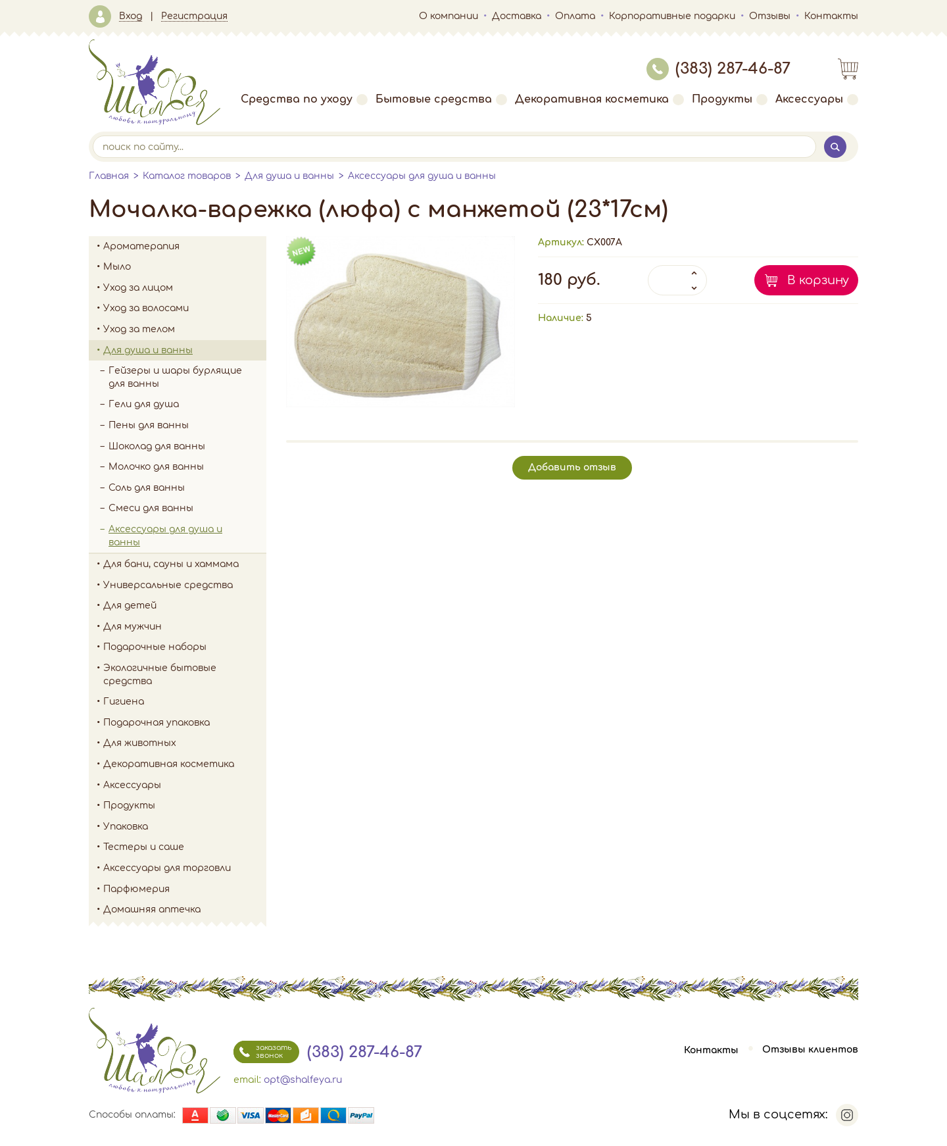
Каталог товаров (187, 176)
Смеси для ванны (151, 508)
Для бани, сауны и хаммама (171, 564)
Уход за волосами (184, 308)
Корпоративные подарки (672, 16)
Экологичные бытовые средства (184, 674)
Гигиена (184, 701)
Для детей (184, 605)
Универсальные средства (184, 585)
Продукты (729, 99)
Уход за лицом (184, 288)
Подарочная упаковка (156, 723)
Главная (109, 176)
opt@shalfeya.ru (303, 1080)
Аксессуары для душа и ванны (422, 176)
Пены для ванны (149, 425)
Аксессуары (816, 99)
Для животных (139, 743)
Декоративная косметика (599, 99)
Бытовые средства (441, 99)
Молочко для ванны (156, 467)
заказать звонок (262, 1052)
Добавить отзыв (572, 467)
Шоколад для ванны (157, 446)
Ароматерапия (184, 246)
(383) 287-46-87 (718, 69)
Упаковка (184, 826)
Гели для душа (144, 404)
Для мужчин (184, 626)
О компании (448, 16)
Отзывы (769, 16)
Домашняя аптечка (184, 909)
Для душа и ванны (289, 176)
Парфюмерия (136, 889)
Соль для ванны (187, 488)
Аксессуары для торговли (167, 868)
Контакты (831, 16)
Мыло (184, 267)
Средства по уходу (304, 99)
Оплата (575, 16)
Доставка (516, 16)
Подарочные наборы (184, 647)
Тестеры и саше (143, 847)
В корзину (818, 280)
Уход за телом (184, 329)
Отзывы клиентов (810, 1050)
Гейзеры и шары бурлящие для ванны (187, 377)
